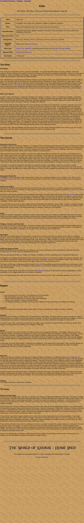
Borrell (30, 44)
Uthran (36, 44)
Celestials (27, 1)
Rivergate (10, 179)
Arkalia (78, 177)
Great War (70, 194)
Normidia (3, 179)
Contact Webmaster (42, 457)
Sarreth (18, 52)
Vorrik (73, 177)
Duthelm (64, 177)
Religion (20, 1)
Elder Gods (58, 48)
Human (21, 39)
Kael (23, 48)
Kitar (69, 177)
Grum (49, 39)
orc (80, 86)
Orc (34, 39)
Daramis (18, 48)
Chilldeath (74, 357)
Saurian (56, 39)
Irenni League (79, 189)
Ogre (28, 39)
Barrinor (47, 258)
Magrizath (28, 48)
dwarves (19, 84)
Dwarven (41, 39)
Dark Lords (28, 52)
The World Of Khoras (7, 1)
